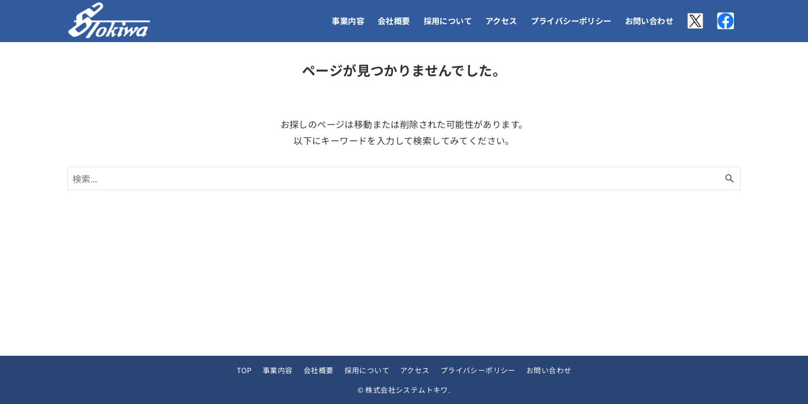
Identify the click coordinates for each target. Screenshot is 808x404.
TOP (244, 370)
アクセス (415, 370)
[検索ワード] (404, 178)
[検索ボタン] (729, 178)
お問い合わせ (548, 370)
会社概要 (319, 370)
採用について (367, 370)
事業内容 (278, 370)
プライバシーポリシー (478, 370)
